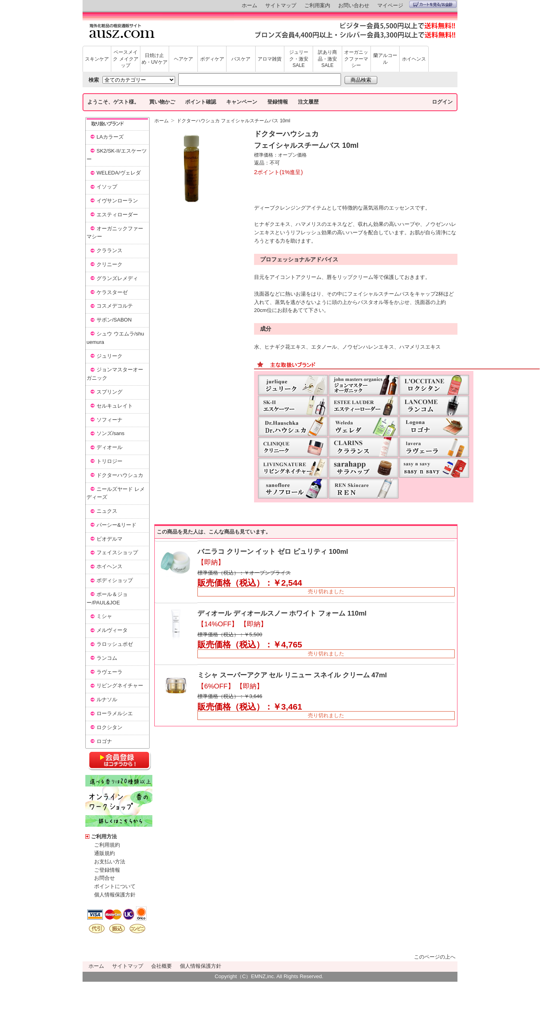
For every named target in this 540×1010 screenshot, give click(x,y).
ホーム (249, 5)
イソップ (107, 187)
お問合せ (104, 878)
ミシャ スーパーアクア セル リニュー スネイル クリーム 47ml (292, 675)
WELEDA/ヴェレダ (119, 173)
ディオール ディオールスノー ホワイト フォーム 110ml (282, 613)
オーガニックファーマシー (356, 59)
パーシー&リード (116, 525)
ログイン (442, 102)
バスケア (240, 59)
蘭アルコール (385, 59)
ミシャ (104, 616)
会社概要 (161, 966)
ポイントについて (115, 886)
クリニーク (109, 264)
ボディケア (212, 59)
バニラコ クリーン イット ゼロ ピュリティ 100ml (272, 551)
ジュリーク (109, 356)
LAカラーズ (110, 137)
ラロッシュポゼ (115, 644)
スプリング (109, 392)
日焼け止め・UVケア (155, 59)
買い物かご (162, 102)
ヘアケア (183, 59)
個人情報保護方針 (115, 895)
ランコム (107, 658)
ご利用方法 (104, 836)
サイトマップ (280, 5)
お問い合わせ (353, 5)
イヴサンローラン (117, 201)
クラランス (109, 250)
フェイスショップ (117, 552)
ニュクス (107, 511)
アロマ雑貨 (270, 59)
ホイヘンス (414, 59)
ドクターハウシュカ (120, 475)
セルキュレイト (115, 406)
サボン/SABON (114, 320)
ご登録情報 (107, 870)
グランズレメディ (117, 278)
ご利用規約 (107, 845)
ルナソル (107, 699)
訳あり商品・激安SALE (327, 59)
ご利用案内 (317, 5)
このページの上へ (434, 957)
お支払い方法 (109, 862)
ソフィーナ (109, 420)
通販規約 (104, 853)
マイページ (390, 5)
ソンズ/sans (110, 433)
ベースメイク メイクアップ (125, 59)
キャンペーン (241, 102)
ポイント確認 (200, 102)
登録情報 (277, 102)
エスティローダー (117, 215)
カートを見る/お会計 (433, 4)
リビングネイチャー (120, 685)
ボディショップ (115, 580)
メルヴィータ (112, 630)
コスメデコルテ (115, 306)
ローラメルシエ (115, 713)
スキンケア (97, 59)
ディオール (109, 447)
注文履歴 (308, 102)
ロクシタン (109, 727)
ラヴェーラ (109, 672)
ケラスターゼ (112, 292)
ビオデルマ (109, 539)
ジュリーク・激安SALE (298, 59)
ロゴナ (104, 741)
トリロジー (109, 461)
